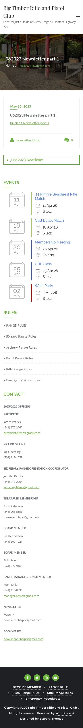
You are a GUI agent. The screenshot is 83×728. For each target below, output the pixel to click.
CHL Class (43, 264)
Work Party (44, 286)
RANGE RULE (58, 687)
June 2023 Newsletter (26, 159)
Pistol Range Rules (19, 358)
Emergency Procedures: (23, 380)
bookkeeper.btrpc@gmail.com (23, 639)
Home (10, 65)
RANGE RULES (16, 325)
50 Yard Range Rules (21, 336)
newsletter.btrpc (25, 140)
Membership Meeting (52, 242)
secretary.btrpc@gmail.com (21, 487)
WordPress (63, 713)
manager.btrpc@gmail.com (21, 596)
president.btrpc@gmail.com (22, 433)
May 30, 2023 (20, 106)
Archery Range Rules (21, 347)
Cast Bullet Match (49, 220)
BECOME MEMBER (27, 687)
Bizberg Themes (51, 718)
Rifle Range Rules (19, 369)
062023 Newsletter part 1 (29, 123)
